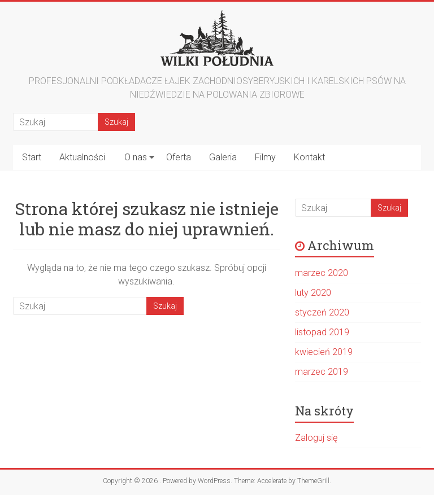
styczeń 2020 (322, 312)
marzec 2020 (321, 273)
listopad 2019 (322, 332)
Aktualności (82, 157)
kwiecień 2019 (324, 352)
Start (31, 157)
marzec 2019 (321, 371)
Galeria (223, 157)
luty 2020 (313, 292)
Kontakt (309, 157)
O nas (135, 157)
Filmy (265, 157)
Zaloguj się (316, 437)
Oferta (178, 157)
